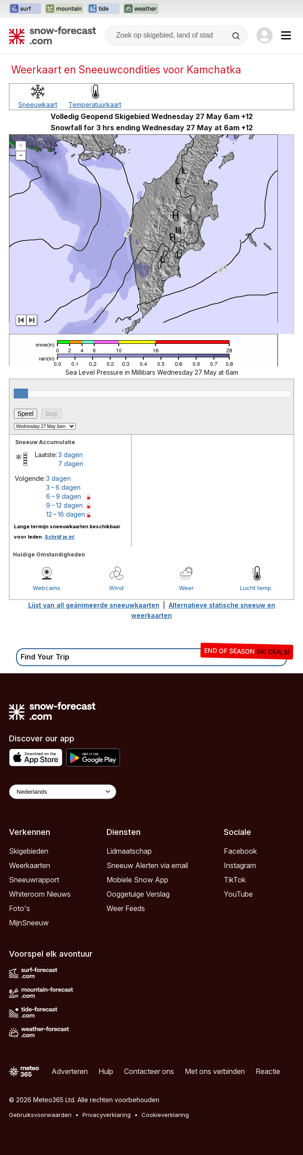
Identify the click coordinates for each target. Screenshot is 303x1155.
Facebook (240, 851)
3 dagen (70, 454)
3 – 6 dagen (63, 487)
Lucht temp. (256, 587)
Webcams (46, 587)
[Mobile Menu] (286, 35)
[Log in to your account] (264, 35)
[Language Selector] (62, 791)
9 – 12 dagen (64, 505)
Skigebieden (28, 851)
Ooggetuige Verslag (138, 894)
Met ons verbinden (215, 1071)
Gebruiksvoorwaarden (40, 1114)
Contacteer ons (149, 1071)
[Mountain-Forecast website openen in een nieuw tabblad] (64, 9)
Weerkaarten (29, 865)
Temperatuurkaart (94, 104)
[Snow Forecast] (52, 35)
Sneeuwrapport (34, 879)
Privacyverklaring (106, 1114)
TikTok (235, 879)
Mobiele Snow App (137, 879)
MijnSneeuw (29, 922)
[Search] (236, 36)
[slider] (21, 393)
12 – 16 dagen (65, 514)
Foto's (19, 908)
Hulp (105, 1071)
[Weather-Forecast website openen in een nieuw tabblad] (140, 9)
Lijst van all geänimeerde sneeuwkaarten (93, 605)
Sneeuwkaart (37, 104)
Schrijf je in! (60, 537)
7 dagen (70, 463)
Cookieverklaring (165, 1114)
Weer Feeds (126, 908)
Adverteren (69, 1071)
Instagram (240, 865)
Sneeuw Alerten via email (147, 865)
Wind (116, 587)
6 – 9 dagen (63, 496)
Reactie (268, 1071)
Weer (186, 587)
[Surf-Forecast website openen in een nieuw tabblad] (25, 9)
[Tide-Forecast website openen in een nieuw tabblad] (103, 9)
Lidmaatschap (129, 851)
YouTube (238, 894)
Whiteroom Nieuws (40, 894)
